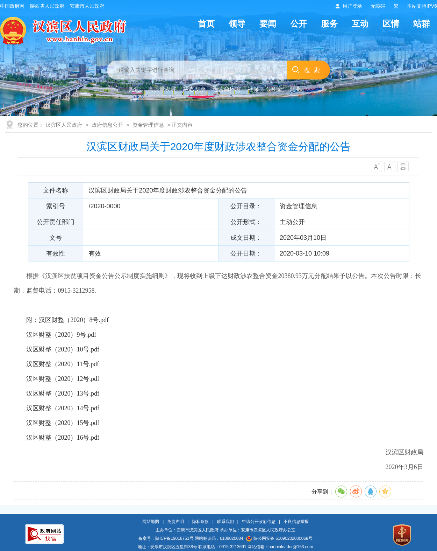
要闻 (267, 23)
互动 (360, 23)
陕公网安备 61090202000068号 (279, 538)
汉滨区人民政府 (63, 125)
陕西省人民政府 (47, 6)
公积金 (274, 89)
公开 (298, 23)
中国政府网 (12, 6)
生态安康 (194, 89)
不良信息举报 (296, 521)
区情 (390, 23)
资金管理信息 (148, 125)
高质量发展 (162, 89)
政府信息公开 (107, 125)
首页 (206, 23)
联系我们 (225, 521)
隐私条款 (200, 521)
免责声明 (175, 521)
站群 (421, 23)
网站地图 (150, 521)
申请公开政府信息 (258, 521)
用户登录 (352, 6)
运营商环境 (227, 89)
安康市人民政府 (87, 6)
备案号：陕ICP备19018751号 (165, 538)
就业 (295, 89)
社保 (253, 89)
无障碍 (378, 6)
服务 (329, 23)
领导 (237, 23)
